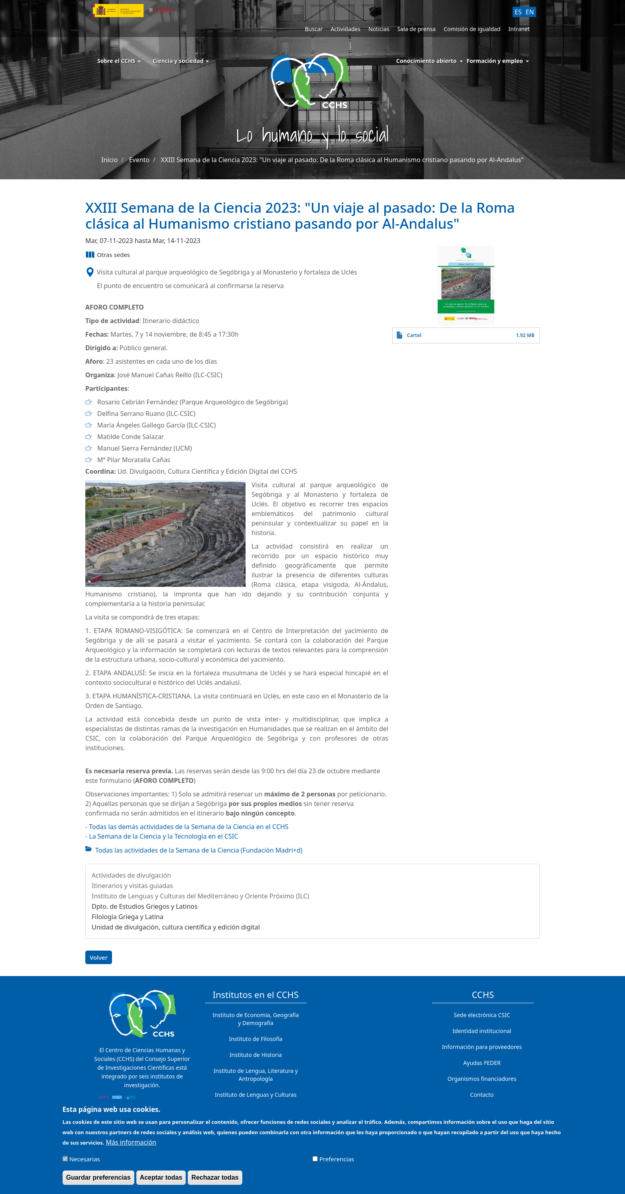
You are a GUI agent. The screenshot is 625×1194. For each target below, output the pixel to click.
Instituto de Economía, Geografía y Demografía (255, 1019)
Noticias (378, 29)
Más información (131, 1146)
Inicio (109, 159)
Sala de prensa (416, 29)
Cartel (414, 335)
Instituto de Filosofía (255, 1039)
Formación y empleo (495, 61)
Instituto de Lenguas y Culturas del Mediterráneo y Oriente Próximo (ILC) (200, 896)
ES (518, 12)
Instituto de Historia (256, 1055)
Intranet (519, 29)
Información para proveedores (482, 1047)
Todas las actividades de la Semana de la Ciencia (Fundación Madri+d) (199, 850)
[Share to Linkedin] (130, 1102)
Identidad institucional (481, 1031)
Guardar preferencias (98, 1181)
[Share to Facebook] (104, 1102)
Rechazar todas (214, 1181)
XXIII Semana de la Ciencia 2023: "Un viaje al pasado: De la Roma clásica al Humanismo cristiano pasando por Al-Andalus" (342, 159)
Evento (139, 159)
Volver (99, 957)
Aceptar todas (161, 1181)
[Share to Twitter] (117, 1102)
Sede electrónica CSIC (482, 1015)
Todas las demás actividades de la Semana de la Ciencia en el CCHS (188, 826)
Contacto (481, 1094)
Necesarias (84, 1163)
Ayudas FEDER (481, 1063)
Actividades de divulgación (131, 875)
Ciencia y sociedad (181, 61)
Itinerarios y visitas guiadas (132, 885)
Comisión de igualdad (472, 29)
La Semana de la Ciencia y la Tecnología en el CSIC (163, 836)
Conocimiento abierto (426, 61)
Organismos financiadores (482, 1078)
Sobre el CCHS (119, 61)
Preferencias (336, 1163)
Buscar (314, 29)
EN (530, 12)
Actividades (345, 29)
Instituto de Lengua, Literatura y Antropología (256, 1074)
